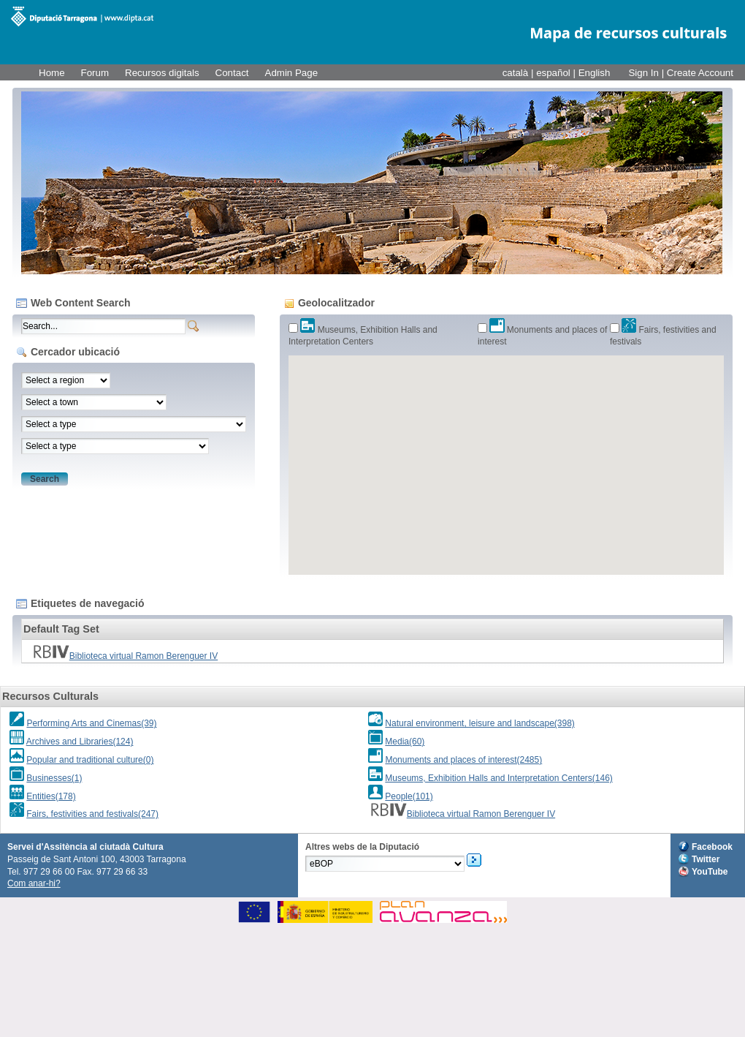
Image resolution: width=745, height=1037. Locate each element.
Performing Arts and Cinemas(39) (91, 723)
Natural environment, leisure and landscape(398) (479, 723)
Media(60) (404, 741)
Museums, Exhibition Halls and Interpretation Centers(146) (498, 778)
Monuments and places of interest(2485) (463, 760)
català (517, 72)
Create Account (700, 72)
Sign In (643, 72)
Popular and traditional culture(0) (89, 760)
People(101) (408, 796)
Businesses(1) (54, 778)
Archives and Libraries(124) (80, 741)
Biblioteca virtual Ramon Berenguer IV (125, 656)
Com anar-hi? (34, 883)
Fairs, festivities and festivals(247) (92, 814)
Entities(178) (50, 796)
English (594, 72)
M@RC (82, 16)
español (554, 72)
